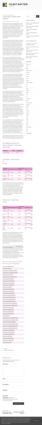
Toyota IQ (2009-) (6, 315)
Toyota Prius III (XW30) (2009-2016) (10, 326)
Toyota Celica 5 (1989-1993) (8, 289)
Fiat (26, 84)
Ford (27, 86)
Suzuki (27, 123)
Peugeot (27, 110)
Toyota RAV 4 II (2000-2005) (8, 332)
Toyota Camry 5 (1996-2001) (8, 280)
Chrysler (27, 74)
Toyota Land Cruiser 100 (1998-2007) (10, 317)
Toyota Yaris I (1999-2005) (8, 338)
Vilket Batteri (18, 4)
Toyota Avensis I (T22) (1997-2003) (10, 270)
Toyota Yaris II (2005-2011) (8, 340)
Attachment (5, 395)
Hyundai (27, 90)
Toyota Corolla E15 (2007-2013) (9, 301)
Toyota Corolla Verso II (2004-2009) (10, 305)
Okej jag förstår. (37, 420)
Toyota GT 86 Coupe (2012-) (8, 307)
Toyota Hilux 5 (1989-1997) (8, 309)
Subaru (27, 121)
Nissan (27, 106)
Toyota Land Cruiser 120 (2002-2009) (10, 319)
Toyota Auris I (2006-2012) (8, 266)
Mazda (27, 100)
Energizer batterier (29, 82)
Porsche (27, 112)
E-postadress (6, 384)
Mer (31, 172)
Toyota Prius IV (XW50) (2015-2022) (10, 328)
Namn (4, 378)
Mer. (21, 423)
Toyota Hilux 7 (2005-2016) (8, 313)
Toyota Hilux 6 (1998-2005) (8, 311)
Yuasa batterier (28, 133)
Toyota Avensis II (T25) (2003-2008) (10, 272)
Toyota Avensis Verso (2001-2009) (10, 276)
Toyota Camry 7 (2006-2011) (8, 285)
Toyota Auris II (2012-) (7, 268)
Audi (27, 66)
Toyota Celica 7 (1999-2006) (8, 293)
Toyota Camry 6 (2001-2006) (9, 283)
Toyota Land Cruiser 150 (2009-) (9, 321)
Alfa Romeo (28, 64)
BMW (27, 68)
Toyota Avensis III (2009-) (8, 274)
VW (26, 131)
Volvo (27, 129)
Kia (26, 96)
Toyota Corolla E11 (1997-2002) (9, 297)
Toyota (5, 348)
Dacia (27, 78)
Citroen (27, 76)
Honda (27, 88)
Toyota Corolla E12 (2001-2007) (9, 299)
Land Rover (28, 98)
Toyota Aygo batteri (9, 350)
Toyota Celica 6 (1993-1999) (8, 291)
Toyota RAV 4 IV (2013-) (7, 336)
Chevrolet (28, 72)
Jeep (27, 94)
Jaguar (27, 92)
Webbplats (5, 390)
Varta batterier (28, 127)
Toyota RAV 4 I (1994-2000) (8, 330)
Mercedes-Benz (29, 102)
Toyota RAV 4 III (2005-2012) (8, 334)
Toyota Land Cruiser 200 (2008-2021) (10, 324)
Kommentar (5, 364)
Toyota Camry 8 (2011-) (7, 287)
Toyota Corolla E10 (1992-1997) (9, 295)
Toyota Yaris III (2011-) (7, 342)
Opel (27, 108)
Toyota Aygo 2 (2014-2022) (8, 278)
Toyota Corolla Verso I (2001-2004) (10, 303)
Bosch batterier (29, 70)
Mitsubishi (28, 104)
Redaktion (11, 15)
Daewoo (27, 80)
